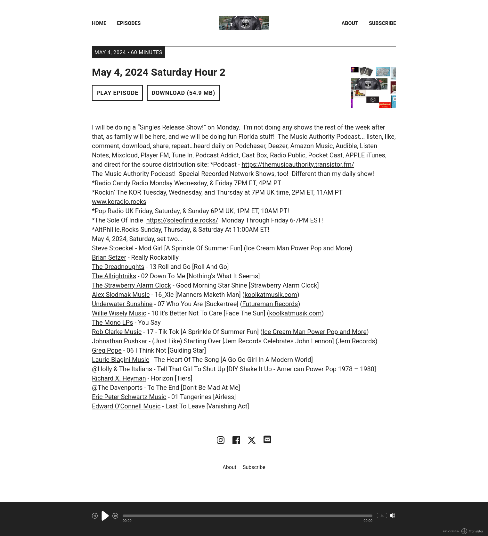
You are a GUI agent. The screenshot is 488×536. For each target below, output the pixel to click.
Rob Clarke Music (117, 332)
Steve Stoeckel (113, 248)
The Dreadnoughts (118, 267)
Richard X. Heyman (119, 378)
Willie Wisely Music (119, 313)
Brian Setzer (109, 257)
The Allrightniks (114, 276)
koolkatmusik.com (271, 294)
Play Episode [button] (117, 92)
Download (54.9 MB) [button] (183, 92)
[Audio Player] (244, 519)
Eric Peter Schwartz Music (129, 397)
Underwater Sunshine (122, 304)
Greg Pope (107, 350)
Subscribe (382, 23)
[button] (247, 516)
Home (99, 23)
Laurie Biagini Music (120, 360)
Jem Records (356, 341)
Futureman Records (270, 304)
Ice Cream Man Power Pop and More (298, 248)
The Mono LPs (112, 322)
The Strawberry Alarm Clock (131, 285)
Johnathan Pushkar (119, 341)
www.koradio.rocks (119, 201)
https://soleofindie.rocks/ (182, 220)
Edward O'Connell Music (126, 406)
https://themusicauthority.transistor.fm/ (297, 164)
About (350, 23)
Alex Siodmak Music (121, 294)
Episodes (129, 23)
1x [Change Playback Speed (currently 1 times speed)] (382, 515)
